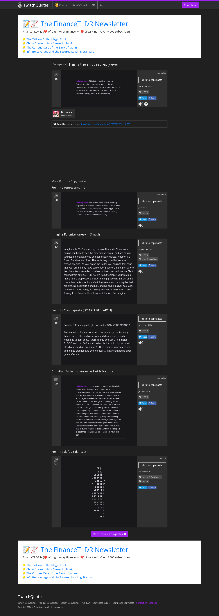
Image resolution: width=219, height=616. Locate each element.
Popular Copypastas (48, 602)
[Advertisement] (109, 154)
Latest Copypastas (27, 602)
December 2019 (145, 86)
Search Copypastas (70, 602)
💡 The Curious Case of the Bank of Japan (49, 47)
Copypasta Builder (101, 602)
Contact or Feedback (146, 602)
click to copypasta (152, 80)
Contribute (190, 5)
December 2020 (145, 325)
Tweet (143, 98)
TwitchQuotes (33, 5)
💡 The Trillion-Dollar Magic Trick (44, 39)
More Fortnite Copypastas (109, 534)
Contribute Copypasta (123, 602)
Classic (61, 5)
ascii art (162, 458)
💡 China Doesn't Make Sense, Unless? (47, 43)
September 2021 (145, 249)
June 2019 (142, 207)
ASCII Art (80, 5)
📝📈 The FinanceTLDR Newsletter (75, 23)
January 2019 (144, 391)
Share (152, 98)
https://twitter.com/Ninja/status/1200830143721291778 (105, 124)
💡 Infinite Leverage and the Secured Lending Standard (58, 51)
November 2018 (145, 471)
